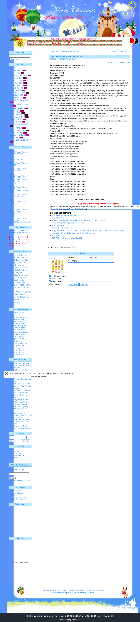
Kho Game (13, 122)
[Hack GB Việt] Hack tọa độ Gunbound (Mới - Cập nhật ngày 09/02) (19, 407)
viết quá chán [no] (16, 341)
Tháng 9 (12, 181)
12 (19, 239)
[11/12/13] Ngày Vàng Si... (19, 343)
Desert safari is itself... (17, 334)
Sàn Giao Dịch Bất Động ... (19, 297)
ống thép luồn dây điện (18, 278)
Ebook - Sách (14, 133)
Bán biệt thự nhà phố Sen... (19, 260)
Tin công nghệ (15, 70)
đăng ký (57, 373)
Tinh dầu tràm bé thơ (17, 280)
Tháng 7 (12, 152)
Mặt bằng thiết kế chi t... (18, 255)
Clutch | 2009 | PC (58, 225)
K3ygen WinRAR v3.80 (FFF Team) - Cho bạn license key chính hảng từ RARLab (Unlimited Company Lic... (90, 230)
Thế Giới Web (14, 95)
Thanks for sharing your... (18, 326)
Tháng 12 (19, 154)
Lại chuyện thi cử (58, 235)
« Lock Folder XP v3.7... (57, 51)
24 (13, 244)
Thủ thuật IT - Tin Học (17, 100)
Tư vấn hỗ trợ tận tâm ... (18, 257)
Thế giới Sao (14, 90)
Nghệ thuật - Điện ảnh (17, 75)
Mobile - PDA (14, 128)
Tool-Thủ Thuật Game (17, 124)
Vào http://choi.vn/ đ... (17, 350)
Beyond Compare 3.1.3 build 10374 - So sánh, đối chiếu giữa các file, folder (20, 393)
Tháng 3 (25, 176)
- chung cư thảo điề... (17, 336)
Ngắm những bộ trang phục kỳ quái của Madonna (69, 223)
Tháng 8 (18, 152)
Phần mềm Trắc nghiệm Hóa (62, 228)
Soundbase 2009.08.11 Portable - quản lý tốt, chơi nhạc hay (73, 233)
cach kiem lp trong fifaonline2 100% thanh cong (20, 420)
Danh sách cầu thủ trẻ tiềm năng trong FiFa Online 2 (19, 364)
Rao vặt (12, 137)
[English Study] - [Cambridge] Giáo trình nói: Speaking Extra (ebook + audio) (79, 220)
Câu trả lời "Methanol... (18, 313)
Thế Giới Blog (14, 98)
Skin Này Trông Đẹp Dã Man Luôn (64, 215)
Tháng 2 (18, 169)
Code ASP (13, 111)
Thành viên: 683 (15, 454)
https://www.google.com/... (19, 317)
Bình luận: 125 (14, 452)
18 (16, 241)
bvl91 (74, 59)
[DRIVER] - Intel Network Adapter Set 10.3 (67, 238)
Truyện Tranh (14, 83)
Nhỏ (128, 63)
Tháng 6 (12, 180)
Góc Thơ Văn (14, 78)
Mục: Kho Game (72, 51)
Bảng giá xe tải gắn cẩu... (19, 275)
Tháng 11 (12, 154)
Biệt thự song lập (16, 273)
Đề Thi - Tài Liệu (15, 130)
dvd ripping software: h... (18, 339)
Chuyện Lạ (13, 73)
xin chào (13, 315)
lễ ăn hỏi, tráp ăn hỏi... (17, 265)
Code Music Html (16, 115)
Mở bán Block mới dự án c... (19, 268)
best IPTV (13, 304)
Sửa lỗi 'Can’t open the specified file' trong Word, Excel (21, 414)
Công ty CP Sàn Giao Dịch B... (20, 292)
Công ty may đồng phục (18, 263)
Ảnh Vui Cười (14, 85)
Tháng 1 (12, 163)
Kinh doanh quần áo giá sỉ (19, 294)
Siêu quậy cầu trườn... (17, 348)
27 (22, 244)
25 (16, 244)
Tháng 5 (18, 178)
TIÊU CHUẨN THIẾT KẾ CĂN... (21, 285)
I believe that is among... (18, 324)
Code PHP (13, 113)
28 (25, 244)
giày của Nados (15, 302)
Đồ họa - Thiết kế (16, 108)
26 (19, 244)
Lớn (114, 63)
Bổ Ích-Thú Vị (14, 119)
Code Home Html (16, 117)
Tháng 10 (25, 152)
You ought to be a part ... (18, 328)
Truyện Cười (14, 80)
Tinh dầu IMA (14, 299)
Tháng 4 (12, 159)
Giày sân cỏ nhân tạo (17, 283)
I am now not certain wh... (19, 330)
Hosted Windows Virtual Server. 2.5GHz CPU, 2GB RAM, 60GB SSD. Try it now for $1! (70, 616)
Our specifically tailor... (17, 319)
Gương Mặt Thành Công (18, 140)
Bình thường (121, 63)
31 (13, 246)
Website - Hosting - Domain (19, 104)
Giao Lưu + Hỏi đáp (16, 135)
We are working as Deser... (19, 332)
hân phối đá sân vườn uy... (19, 270)
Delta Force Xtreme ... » (121, 51)
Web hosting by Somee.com (70, 620)
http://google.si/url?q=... (18, 321)
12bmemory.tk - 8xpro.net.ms (80, 590)
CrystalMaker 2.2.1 (59, 218)
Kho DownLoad (15, 93)
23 (10, 244)
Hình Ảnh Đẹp (15, 88)
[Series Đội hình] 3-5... (17, 346)
